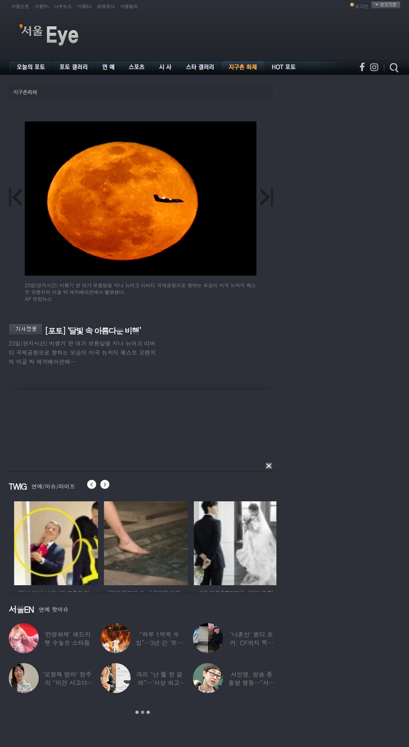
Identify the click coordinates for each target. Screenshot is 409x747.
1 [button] (137, 712)
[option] (114, 542)
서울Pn (42, 6)
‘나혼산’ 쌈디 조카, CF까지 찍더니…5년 (251, 642)
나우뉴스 (63, 6)
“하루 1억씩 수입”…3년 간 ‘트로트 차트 (159, 642)
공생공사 (106, 6)
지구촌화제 (25, 92)
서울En (84, 6)
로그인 (361, 6)
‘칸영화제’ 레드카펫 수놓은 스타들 (67, 638)
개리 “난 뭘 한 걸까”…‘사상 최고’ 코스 (159, 682)
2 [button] (142, 712)
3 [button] (148, 712)
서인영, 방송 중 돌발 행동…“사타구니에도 (251, 682)
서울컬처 (129, 6)
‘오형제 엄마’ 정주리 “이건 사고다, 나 (67, 682)
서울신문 (20, 6)
